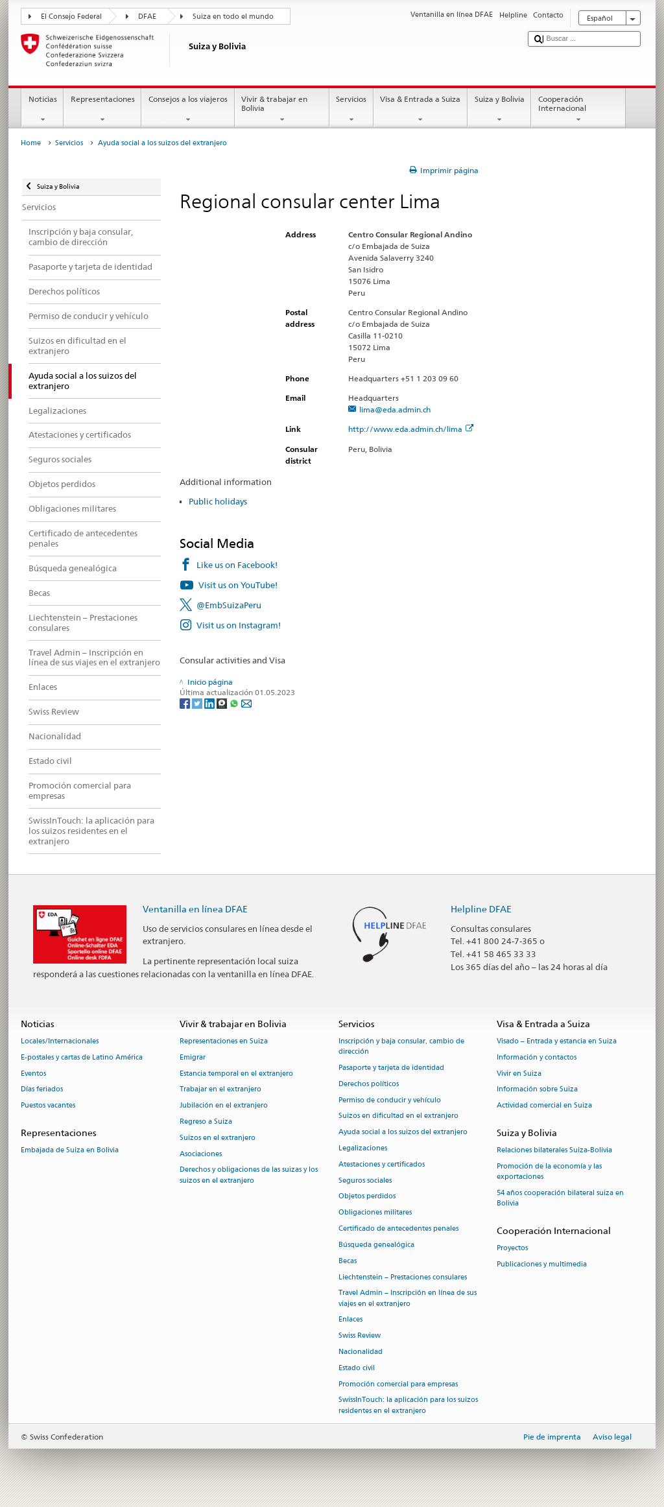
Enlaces (350, 1320)
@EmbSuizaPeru (228, 605)
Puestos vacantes (48, 1106)
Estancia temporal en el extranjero (236, 1073)
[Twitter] (198, 703)
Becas (347, 1261)
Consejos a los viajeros (187, 109)
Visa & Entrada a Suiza (420, 109)
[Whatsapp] (235, 703)
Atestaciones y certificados (381, 1164)
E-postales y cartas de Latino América (82, 1057)
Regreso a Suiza (206, 1121)
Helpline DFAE (481, 908)
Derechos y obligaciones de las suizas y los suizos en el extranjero (249, 1175)
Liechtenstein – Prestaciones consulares (402, 1277)
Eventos (33, 1073)
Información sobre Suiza (537, 1090)
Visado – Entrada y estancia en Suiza (557, 1041)
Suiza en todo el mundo (233, 16)
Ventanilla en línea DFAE (195, 908)
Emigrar (193, 1057)
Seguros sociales (365, 1180)
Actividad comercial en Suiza (544, 1106)
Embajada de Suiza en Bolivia (70, 1150)
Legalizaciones (362, 1148)
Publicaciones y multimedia (542, 1264)
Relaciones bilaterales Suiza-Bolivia (554, 1150)
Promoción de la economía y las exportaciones (549, 1171)
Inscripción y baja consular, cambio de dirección (401, 1046)
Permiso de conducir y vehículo (389, 1100)
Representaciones (102, 109)
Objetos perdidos (367, 1197)
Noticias (42, 109)
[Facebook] (186, 703)
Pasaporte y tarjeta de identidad (391, 1067)
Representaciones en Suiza (224, 1041)
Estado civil (356, 1368)
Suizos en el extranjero (217, 1137)
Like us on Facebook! (237, 565)
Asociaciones (201, 1154)
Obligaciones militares (375, 1213)
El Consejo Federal (71, 16)
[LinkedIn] (210, 703)
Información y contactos (536, 1057)
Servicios (351, 109)
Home (31, 143)
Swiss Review (359, 1336)
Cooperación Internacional (578, 109)
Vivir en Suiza (519, 1073)
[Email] (246, 703)
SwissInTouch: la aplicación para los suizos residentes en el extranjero (408, 1405)
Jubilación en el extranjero (224, 1106)
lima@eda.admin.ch (395, 409)
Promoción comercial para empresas (398, 1384)
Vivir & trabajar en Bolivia (282, 109)
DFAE (147, 16)
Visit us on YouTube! (238, 585)
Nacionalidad (360, 1351)
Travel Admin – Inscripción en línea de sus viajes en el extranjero (407, 1298)
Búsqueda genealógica (376, 1244)
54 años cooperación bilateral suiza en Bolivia (560, 1198)
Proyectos (512, 1248)
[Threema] (223, 703)
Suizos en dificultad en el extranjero (398, 1116)
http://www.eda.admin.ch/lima (410, 429)
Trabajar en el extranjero (220, 1090)
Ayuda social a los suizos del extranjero (403, 1132)
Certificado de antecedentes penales (398, 1228)
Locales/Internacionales (60, 1041)
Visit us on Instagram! (238, 625)
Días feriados (42, 1090)
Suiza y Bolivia (499, 109)
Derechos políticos (368, 1084)
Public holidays (218, 501)
